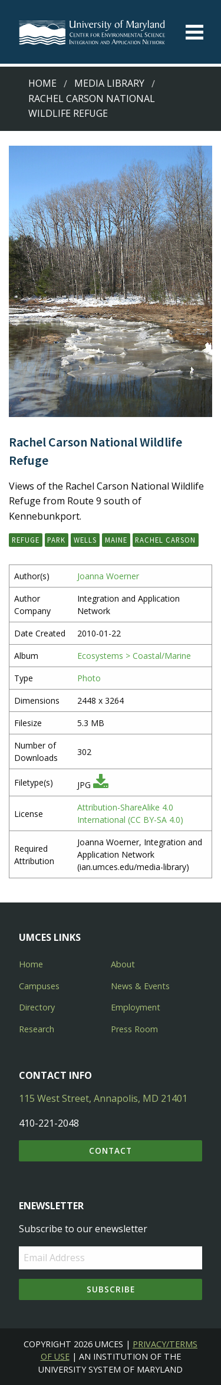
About (123, 964)
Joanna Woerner (108, 576)
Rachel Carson (165, 539)
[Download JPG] (100, 784)
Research (36, 1029)
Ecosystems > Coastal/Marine (134, 655)
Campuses (39, 986)
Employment (135, 1007)
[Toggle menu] (194, 32)
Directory (37, 1007)
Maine (116, 539)
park (56, 539)
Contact (110, 1150)
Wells (85, 539)
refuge (25, 539)
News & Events (140, 986)
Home (42, 83)
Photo (89, 678)
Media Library (109, 83)
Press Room (134, 1029)
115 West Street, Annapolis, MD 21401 (103, 1098)
